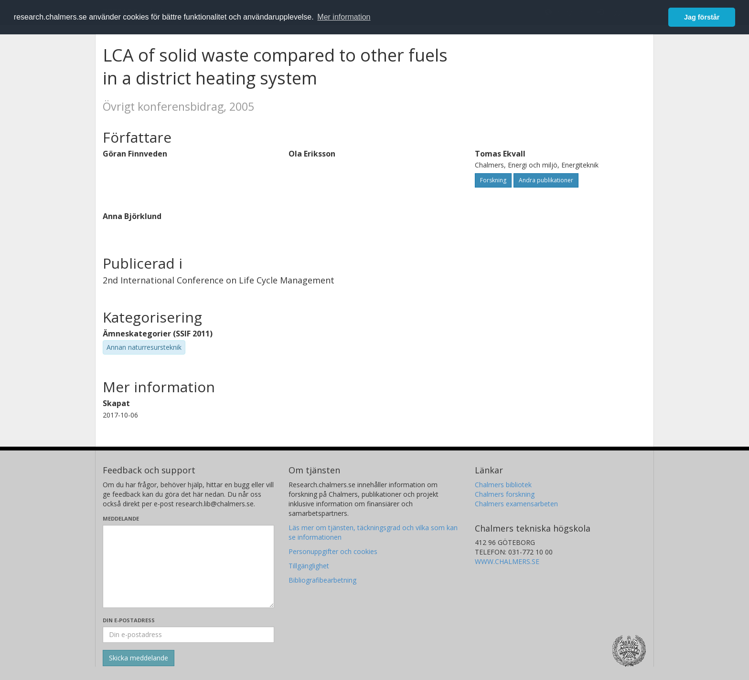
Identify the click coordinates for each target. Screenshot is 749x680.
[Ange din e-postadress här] (188, 635)
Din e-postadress (129, 620)
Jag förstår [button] (701, 17)
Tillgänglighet (309, 565)
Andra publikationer (546, 180)
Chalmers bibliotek (503, 484)
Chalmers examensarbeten (516, 503)
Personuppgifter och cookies (333, 551)
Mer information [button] (343, 17)
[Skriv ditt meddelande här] (188, 566)
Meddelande (121, 518)
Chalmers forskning (505, 494)
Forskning (493, 180)
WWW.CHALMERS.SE (507, 561)
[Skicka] (138, 658)
